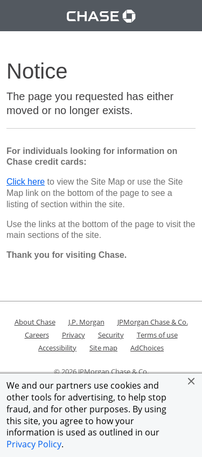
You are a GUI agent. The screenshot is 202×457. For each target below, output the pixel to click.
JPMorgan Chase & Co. (152, 322)
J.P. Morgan (86, 322)
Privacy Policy (33, 444)
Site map (103, 348)
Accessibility (57, 348)
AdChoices (147, 348)
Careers (37, 335)
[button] (191, 381)
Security (111, 335)
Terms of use (157, 335)
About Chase (35, 322)
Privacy (73, 335)
